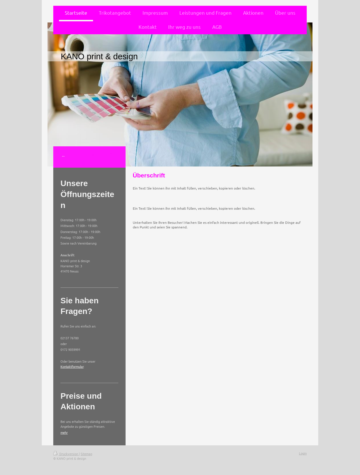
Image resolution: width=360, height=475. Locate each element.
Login (303, 453)
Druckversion (66, 453)
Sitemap (86, 453)
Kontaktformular (72, 366)
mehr (64, 432)
